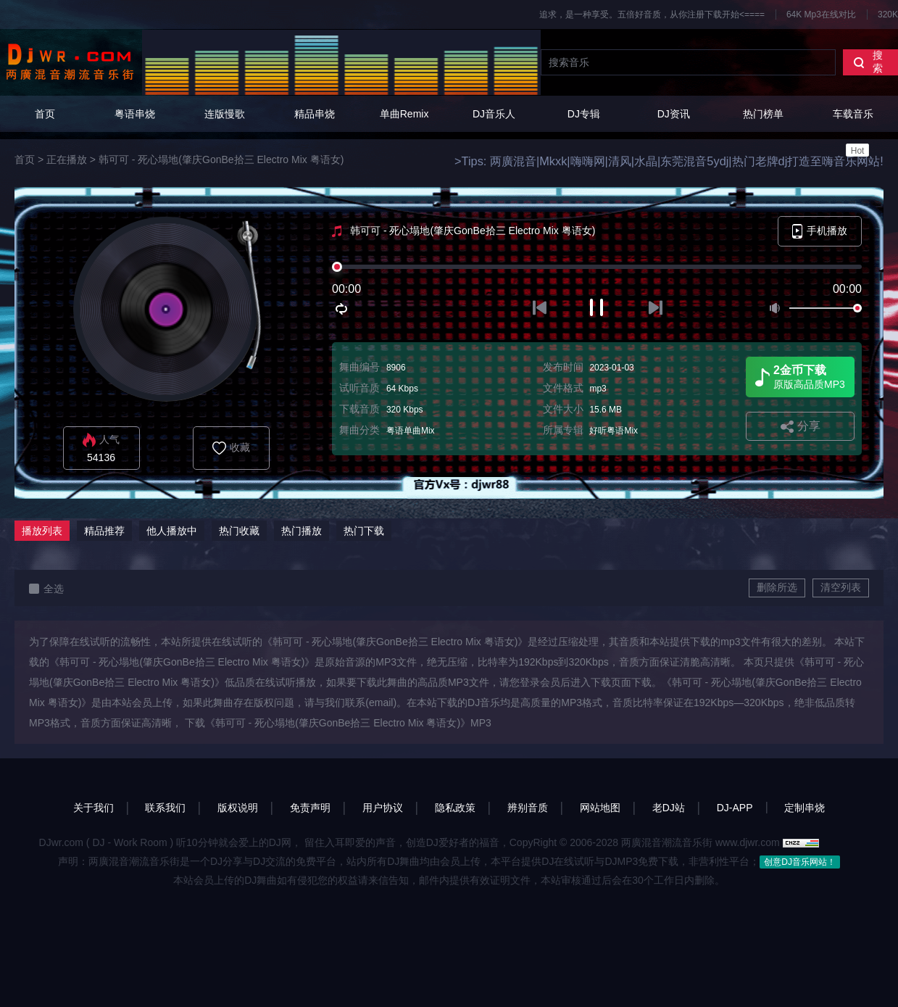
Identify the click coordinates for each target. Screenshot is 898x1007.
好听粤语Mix (613, 431)
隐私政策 (455, 807)
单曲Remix (404, 114)
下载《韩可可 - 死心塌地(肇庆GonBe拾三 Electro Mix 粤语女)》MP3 (338, 723)
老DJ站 (668, 807)
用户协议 (382, 807)
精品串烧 (314, 114)
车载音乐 (853, 132)
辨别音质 (527, 807)
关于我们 (93, 807)
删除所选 (777, 587)
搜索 (868, 61)
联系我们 (165, 807)
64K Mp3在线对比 (821, 14)
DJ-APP (735, 807)
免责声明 (310, 807)
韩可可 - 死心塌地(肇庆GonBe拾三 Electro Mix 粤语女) (221, 159)
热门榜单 (763, 114)
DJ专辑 (584, 114)
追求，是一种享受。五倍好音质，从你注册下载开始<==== (652, 14)
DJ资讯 (673, 114)
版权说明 (237, 807)
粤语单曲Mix (410, 431)
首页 (45, 114)
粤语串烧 (135, 114)
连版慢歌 (224, 114)
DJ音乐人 (494, 114)
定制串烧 (804, 807)
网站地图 (600, 807)
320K (888, 14)
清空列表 (840, 587)
